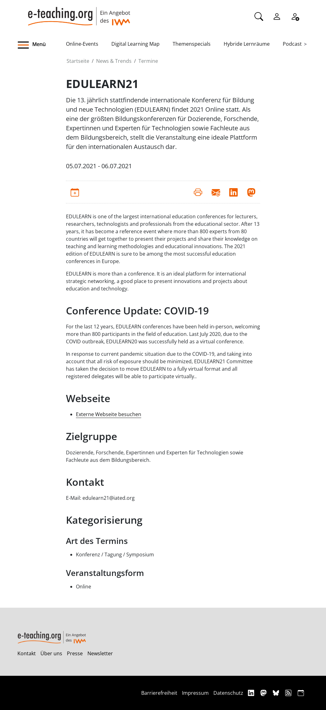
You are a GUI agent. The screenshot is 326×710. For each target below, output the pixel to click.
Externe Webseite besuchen (108, 414)
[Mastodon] (264, 693)
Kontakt (26, 653)
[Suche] (258, 15)
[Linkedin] (252, 693)
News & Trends (114, 61)
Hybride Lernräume (247, 43)
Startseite (78, 61)
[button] (41, 45)
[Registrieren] (295, 15)
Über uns (51, 653)
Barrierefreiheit (159, 692)
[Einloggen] (276, 15)
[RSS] (289, 693)
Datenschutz (228, 692)
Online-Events (82, 43)
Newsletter (100, 653)
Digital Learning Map (135, 43)
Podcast (292, 43)
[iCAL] (301, 693)
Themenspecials (192, 43)
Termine (148, 61)
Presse (75, 653)
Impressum (195, 692)
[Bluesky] (277, 693)
